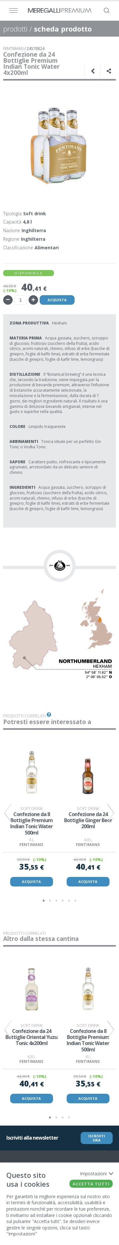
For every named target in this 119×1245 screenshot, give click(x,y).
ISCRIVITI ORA (96, 1138)
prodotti (15, 28)
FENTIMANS (13, 48)
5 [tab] (69, 901)
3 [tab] (56, 901)
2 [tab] (50, 901)
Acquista (57, 299)
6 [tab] (75, 901)
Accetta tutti (91, 1184)
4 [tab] (63, 901)
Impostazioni (96, 1173)
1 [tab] (44, 901)
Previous (8, 812)
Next (111, 812)
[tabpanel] (31, 812)
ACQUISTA (31, 881)
